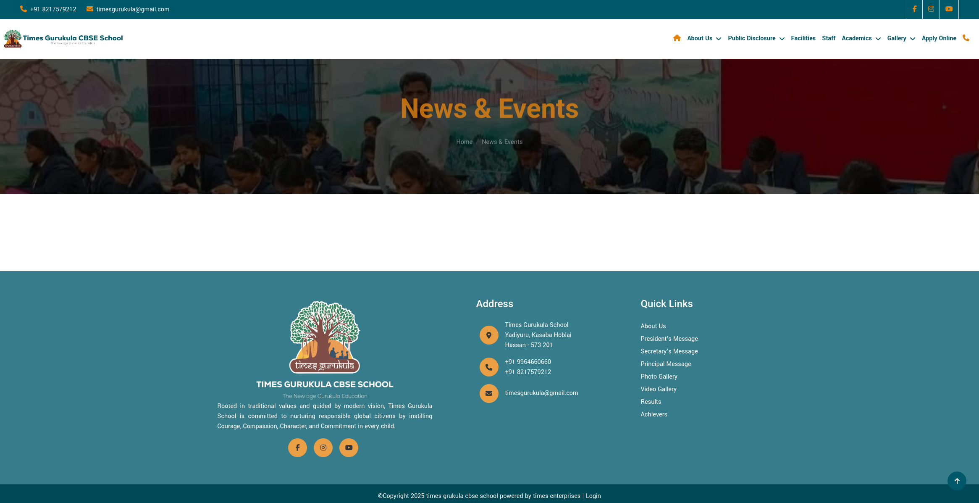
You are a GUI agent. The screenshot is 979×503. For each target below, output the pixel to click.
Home (465, 137)
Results (651, 402)
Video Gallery (659, 389)
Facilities (803, 38)
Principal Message (666, 364)
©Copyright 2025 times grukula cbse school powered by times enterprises (479, 496)
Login (593, 496)
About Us (699, 38)
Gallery (896, 38)
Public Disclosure (751, 38)
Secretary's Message (669, 351)
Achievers (654, 414)
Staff (828, 38)
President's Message (669, 338)
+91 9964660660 (528, 362)
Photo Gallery (659, 376)
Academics (856, 38)
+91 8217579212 (48, 9)
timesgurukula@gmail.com (128, 9)
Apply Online (939, 38)
